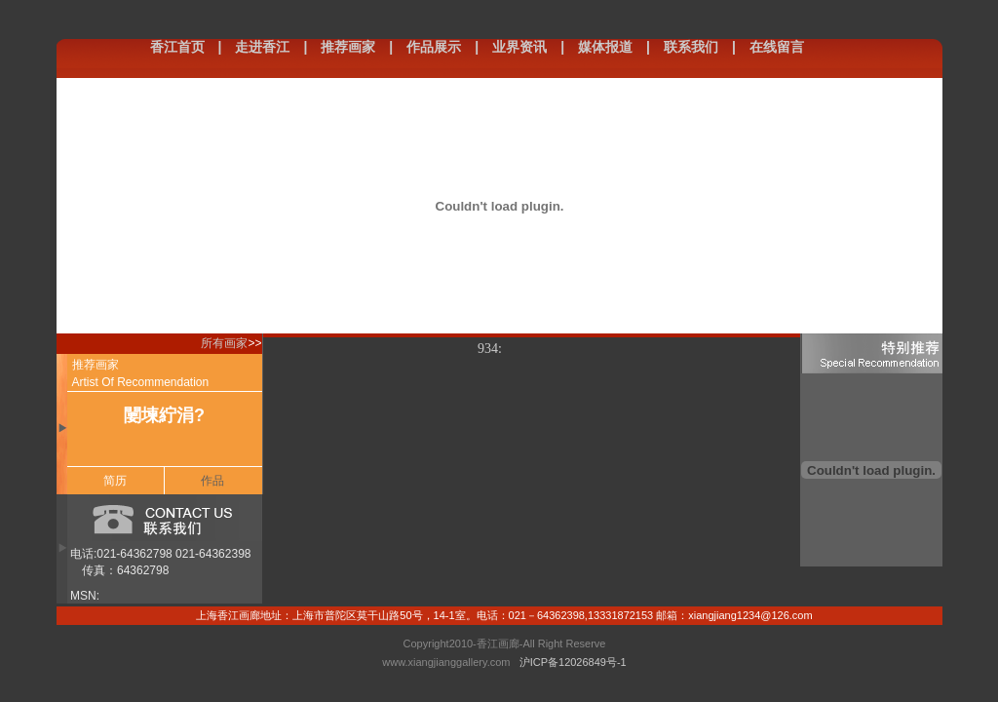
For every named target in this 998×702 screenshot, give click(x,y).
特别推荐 (871, 353)
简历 (115, 481)
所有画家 (224, 343)
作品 (212, 481)
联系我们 (691, 47)
